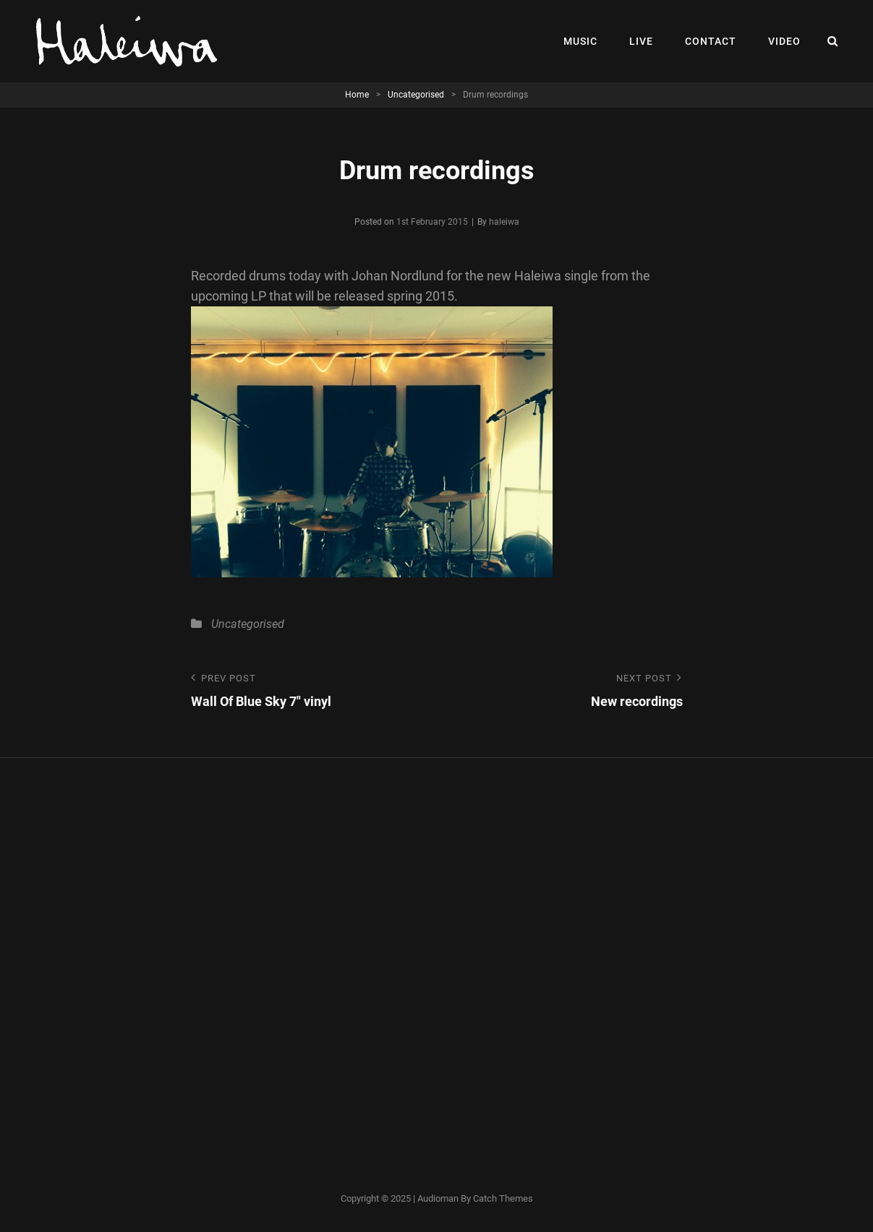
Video (784, 41)
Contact (710, 41)
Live (641, 41)
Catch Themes (503, 1198)
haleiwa (504, 222)
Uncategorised (416, 95)
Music (580, 41)
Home (357, 95)
